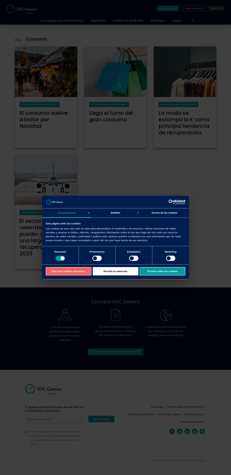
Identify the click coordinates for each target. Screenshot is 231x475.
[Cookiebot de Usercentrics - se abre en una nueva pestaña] (171, 202)
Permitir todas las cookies (162, 271)
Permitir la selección (115, 271)
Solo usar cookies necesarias (68, 271)
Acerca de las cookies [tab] (164, 212)
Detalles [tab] (115, 212)
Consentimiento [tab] (66, 212)
